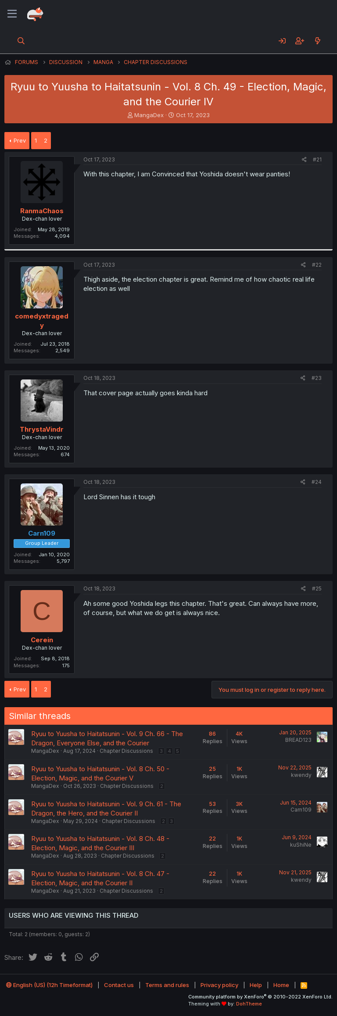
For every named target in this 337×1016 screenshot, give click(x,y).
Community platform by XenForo (260, 997)
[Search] (21, 41)
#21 (317, 159)
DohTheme (249, 1004)
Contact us (119, 984)
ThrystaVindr (42, 429)
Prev (20, 140)
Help (256, 984)
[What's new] (317, 41)
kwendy (301, 775)
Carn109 (301, 809)
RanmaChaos (42, 211)
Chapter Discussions (126, 751)
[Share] (304, 160)
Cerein (42, 640)
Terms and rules (167, 984)
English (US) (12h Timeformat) (49, 984)
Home (281, 984)
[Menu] (12, 14)
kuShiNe (301, 844)
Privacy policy (219, 984)
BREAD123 (298, 740)
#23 (317, 378)
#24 (317, 482)
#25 (317, 588)
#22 (317, 264)
